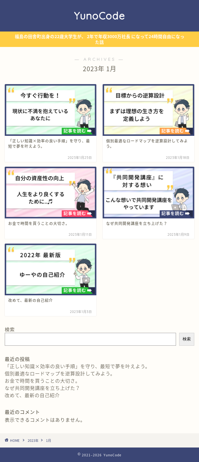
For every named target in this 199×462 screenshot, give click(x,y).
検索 (10, 329)
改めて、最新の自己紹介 (32, 395)
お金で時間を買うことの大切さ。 (42, 380)
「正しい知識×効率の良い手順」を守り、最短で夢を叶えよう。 (77, 366)
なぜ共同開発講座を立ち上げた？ (42, 387)
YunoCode (99, 15)
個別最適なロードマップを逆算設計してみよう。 (60, 373)
